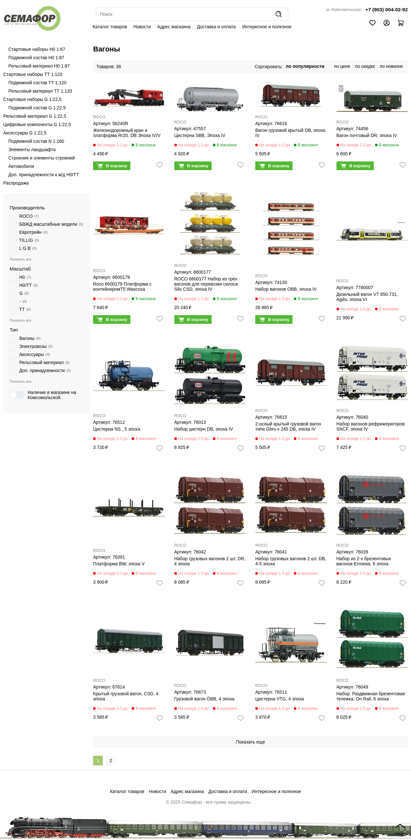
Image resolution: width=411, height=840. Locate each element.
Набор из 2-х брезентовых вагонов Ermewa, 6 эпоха (364, 561)
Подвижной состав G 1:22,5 (37, 107)
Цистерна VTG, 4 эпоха (279, 698)
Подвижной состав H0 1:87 (36, 57)
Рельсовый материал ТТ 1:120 (40, 91)
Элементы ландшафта (32, 149)
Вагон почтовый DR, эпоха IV (367, 135)
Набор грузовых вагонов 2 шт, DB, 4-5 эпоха (290, 561)
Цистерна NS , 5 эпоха (116, 429)
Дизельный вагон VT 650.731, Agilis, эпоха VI (367, 297)
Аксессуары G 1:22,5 (24, 132)
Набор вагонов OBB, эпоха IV (286, 289)
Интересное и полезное (267, 26)
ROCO (99, 117)
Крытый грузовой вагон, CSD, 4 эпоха (125, 696)
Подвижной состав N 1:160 (36, 141)
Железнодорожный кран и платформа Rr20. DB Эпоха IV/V (127, 133)
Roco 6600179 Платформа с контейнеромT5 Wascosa (122, 286)
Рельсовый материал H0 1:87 (39, 65)
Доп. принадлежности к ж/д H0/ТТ (43, 174)
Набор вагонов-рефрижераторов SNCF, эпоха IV (371, 426)
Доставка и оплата (216, 26)
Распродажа (16, 183)
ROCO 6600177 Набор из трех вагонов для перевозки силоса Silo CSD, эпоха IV (206, 284)
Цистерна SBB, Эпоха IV (199, 135)
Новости (142, 26)
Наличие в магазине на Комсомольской (43, 395)
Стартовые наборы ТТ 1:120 (32, 74)
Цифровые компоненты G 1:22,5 (37, 124)
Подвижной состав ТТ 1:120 (37, 82)
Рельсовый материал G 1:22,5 (34, 116)
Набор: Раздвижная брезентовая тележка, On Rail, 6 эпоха (371, 696)
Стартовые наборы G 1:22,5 (32, 99)
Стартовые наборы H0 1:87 (36, 49)
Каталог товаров (110, 26)
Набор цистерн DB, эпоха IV (203, 429)
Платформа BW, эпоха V (118, 563)
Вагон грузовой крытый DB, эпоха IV (290, 133)
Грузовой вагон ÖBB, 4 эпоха (204, 698)
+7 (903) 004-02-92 (386, 9)
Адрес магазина (174, 26)
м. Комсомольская (344, 9)
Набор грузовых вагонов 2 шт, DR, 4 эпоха (210, 561)
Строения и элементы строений (41, 157)
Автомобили (21, 166)
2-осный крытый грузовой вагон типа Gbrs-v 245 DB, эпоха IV (288, 426)
